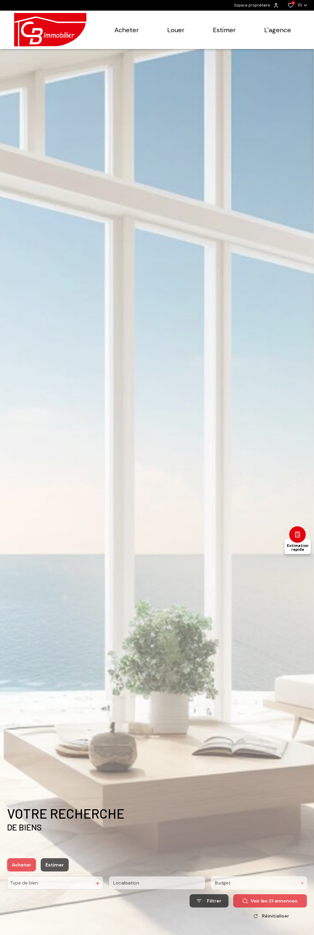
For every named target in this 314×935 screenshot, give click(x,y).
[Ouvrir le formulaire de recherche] (209, 915)
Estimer (54, 879)
